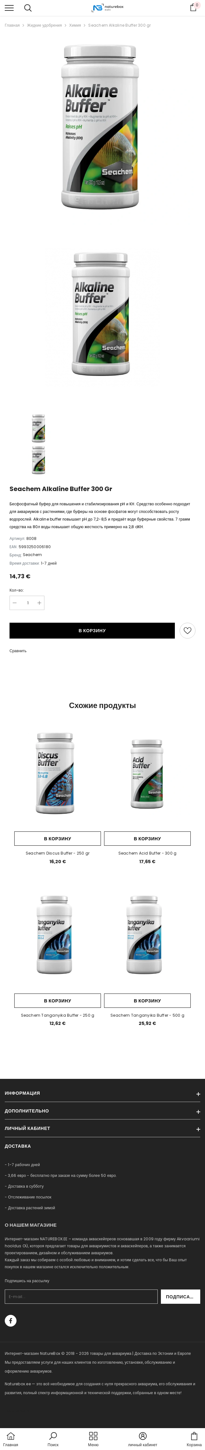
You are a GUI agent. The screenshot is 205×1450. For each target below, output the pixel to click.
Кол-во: (17, 590)
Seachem (32, 554)
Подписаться (183, 1297)
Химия (75, 25)
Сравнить (18, 650)
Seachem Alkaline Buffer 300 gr (119, 25)
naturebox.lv (17, 1410)
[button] (53, 1439)
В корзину (92, 630)
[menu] (9, 7)
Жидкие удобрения (44, 25)
